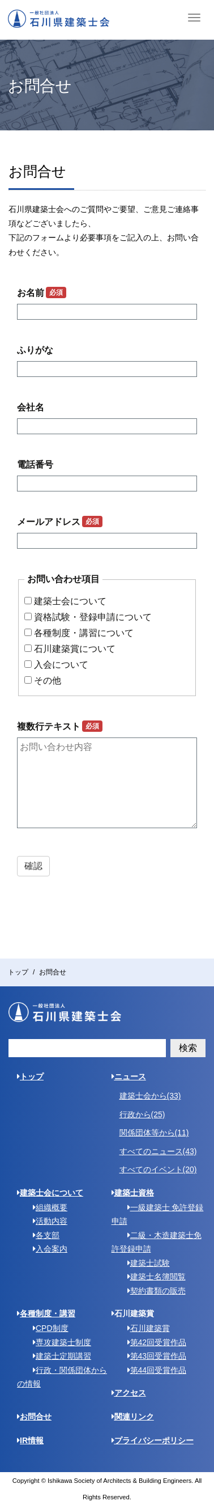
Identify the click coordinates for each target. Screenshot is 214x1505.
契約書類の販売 (152, 1290)
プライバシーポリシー (153, 1440)
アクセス (129, 1392)
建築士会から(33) (150, 1095)
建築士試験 (144, 1262)
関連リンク (133, 1416)
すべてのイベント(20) (158, 1169)
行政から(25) (142, 1114)
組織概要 (46, 1207)
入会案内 (46, 1248)
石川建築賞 (144, 1328)
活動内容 (46, 1221)
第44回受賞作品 (153, 1370)
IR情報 (30, 1440)
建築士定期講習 (58, 1355)
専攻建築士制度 (58, 1342)
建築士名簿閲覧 (152, 1276)
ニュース (129, 1076)
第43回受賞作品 (153, 1355)
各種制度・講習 (46, 1313)
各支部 (42, 1235)
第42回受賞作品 (153, 1342)
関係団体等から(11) (154, 1132)
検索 (188, 1048)
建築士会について (50, 1192)
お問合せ (34, 1416)
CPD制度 (47, 1328)
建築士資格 (133, 1192)
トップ (18, 972)
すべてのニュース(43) (158, 1151)
